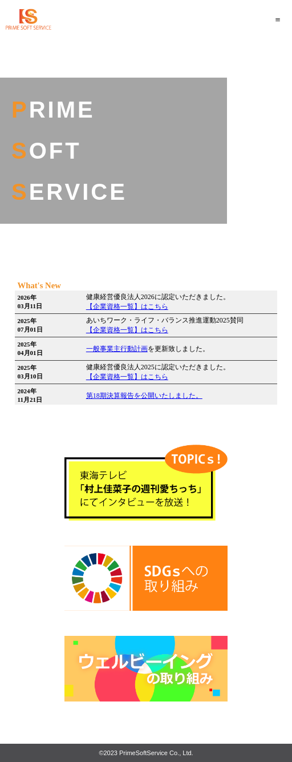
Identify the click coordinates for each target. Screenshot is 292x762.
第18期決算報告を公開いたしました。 (144, 396)
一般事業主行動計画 (117, 349)
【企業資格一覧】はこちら (127, 307)
